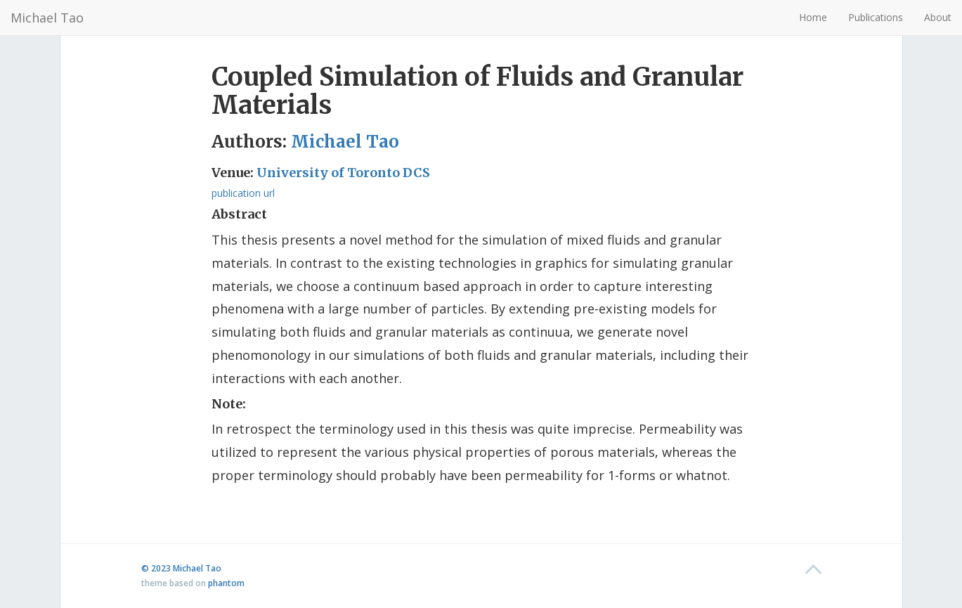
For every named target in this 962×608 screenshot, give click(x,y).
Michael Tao (47, 17)
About (937, 17)
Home (813, 17)
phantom (226, 583)
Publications (875, 17)
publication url (243, 193)
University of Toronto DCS (343, 172)
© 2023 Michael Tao (181, 568)
